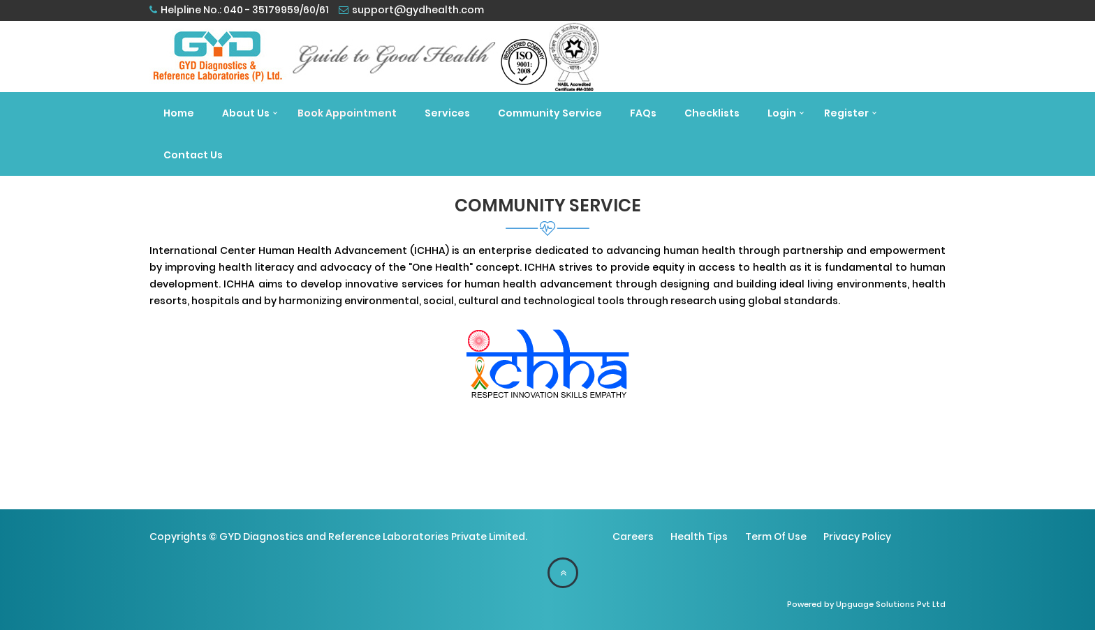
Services (447, 113)
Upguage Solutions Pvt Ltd (891, 604)
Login (781, 113)
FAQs (643, 113)
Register (846, 113)
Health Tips (699, 536)
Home (178, 113)
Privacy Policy (857, 536)
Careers (633, 536)
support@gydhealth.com (418, 10)
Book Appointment (347, 113)
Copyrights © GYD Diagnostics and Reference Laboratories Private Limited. (338, 536)
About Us (246, 113)
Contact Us (193, 155)
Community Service (550, 113)
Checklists (712, 113)
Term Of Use (776, 536)
